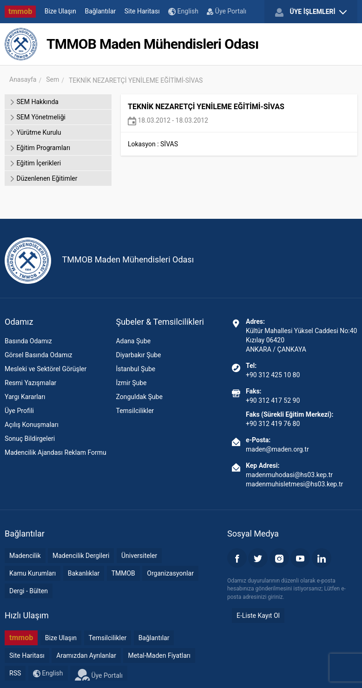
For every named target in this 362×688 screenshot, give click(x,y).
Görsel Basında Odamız (38, 355)
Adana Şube (133, 341)
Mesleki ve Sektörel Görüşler (45, 369)
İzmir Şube (131, 383)
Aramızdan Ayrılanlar (86, 655)
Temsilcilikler (135, 410)
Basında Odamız (28, 341)
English (183, 11)
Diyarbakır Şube (138, 355)
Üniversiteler (139, 555)
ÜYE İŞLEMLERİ (311, 12)
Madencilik (25, 555)
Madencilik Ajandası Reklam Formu (55, 452)
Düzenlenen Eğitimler (43, 178)
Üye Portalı (226, 11)
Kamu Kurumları (32, 573)
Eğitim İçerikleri (35, 163)
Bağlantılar (100, 11)
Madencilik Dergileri (81, 555)
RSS (15, 673)
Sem (52, 79)
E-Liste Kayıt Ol (258, 615)
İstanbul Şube (135, 369)
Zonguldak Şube (139, 396)
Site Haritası (142, 11)
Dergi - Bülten (28, 591)
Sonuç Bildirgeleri (30, 438)
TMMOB (123, 573)
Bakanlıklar (84, 573)
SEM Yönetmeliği (37, 117)
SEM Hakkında (34, 101)
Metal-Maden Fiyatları (159, 655)
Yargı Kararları (25, 396)
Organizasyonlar (170, 573)
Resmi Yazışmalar (30, 383)
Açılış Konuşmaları (32, 424)
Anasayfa (22, 79)
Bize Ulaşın (60, 11)
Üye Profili (19, 410)
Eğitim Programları (39, 147)
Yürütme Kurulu (35, 132)
